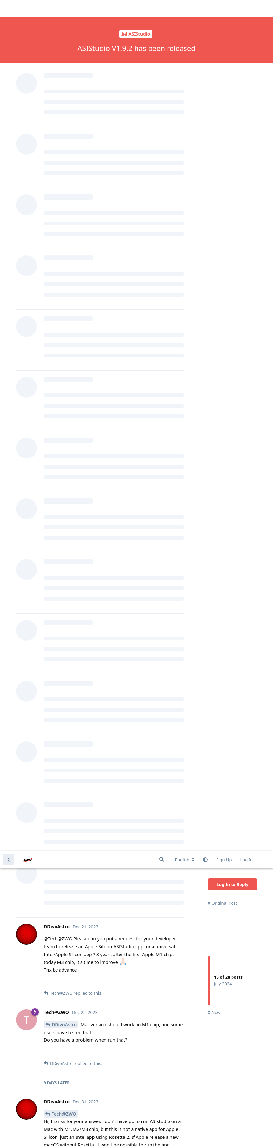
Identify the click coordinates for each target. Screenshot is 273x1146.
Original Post (222, 52)
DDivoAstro (64, 174)
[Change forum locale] (185, 9)
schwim (60, 934)
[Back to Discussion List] (8, 8)
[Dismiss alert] (154, 1132)
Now (214, 162)
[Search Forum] (162, 8)
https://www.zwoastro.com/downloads (119, 585)
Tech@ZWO (64, 263)
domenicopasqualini (74, 783)
